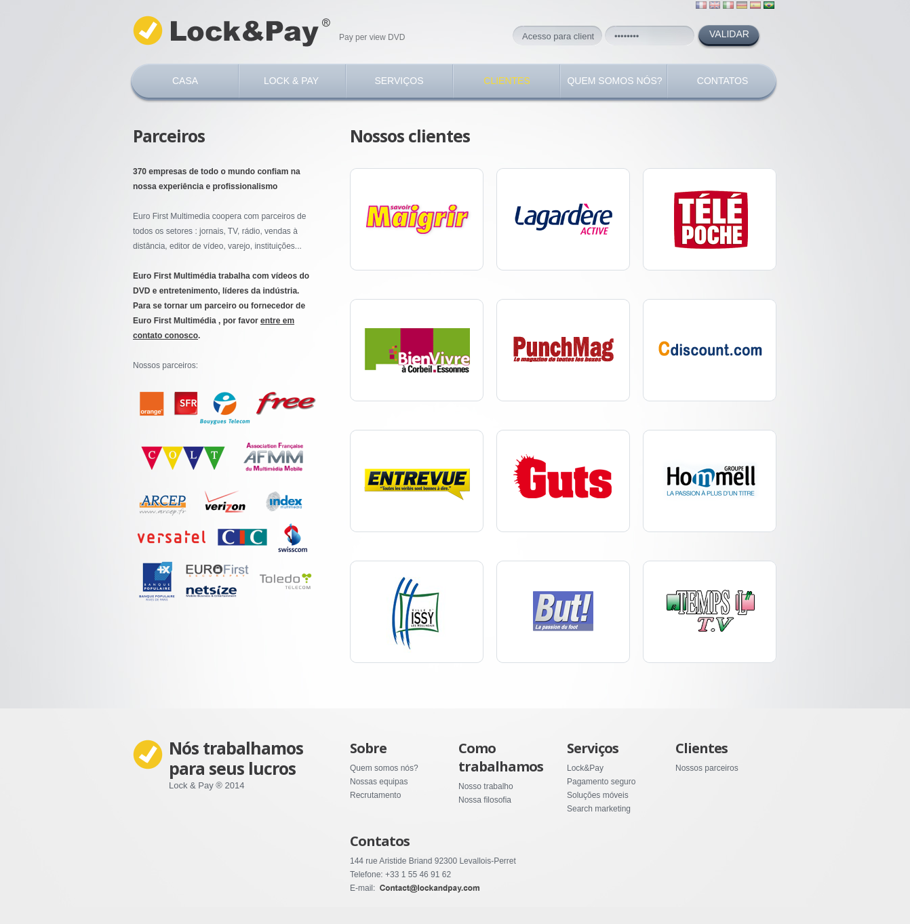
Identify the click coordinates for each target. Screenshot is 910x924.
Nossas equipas (379, 781)
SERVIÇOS (398, 80)
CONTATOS (722, 80)
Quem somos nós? (384, 768)
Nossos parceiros (706, 768)
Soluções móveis (598, 795)
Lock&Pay (585, 768)
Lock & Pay (291, 80)
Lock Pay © (234, 31)
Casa (185, 80)
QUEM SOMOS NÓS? (614, 80)
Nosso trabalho (485, 786)
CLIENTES (506, 80)
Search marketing (599, 808)
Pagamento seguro (601, 781)
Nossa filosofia (484, 800)
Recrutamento (375, 795)
